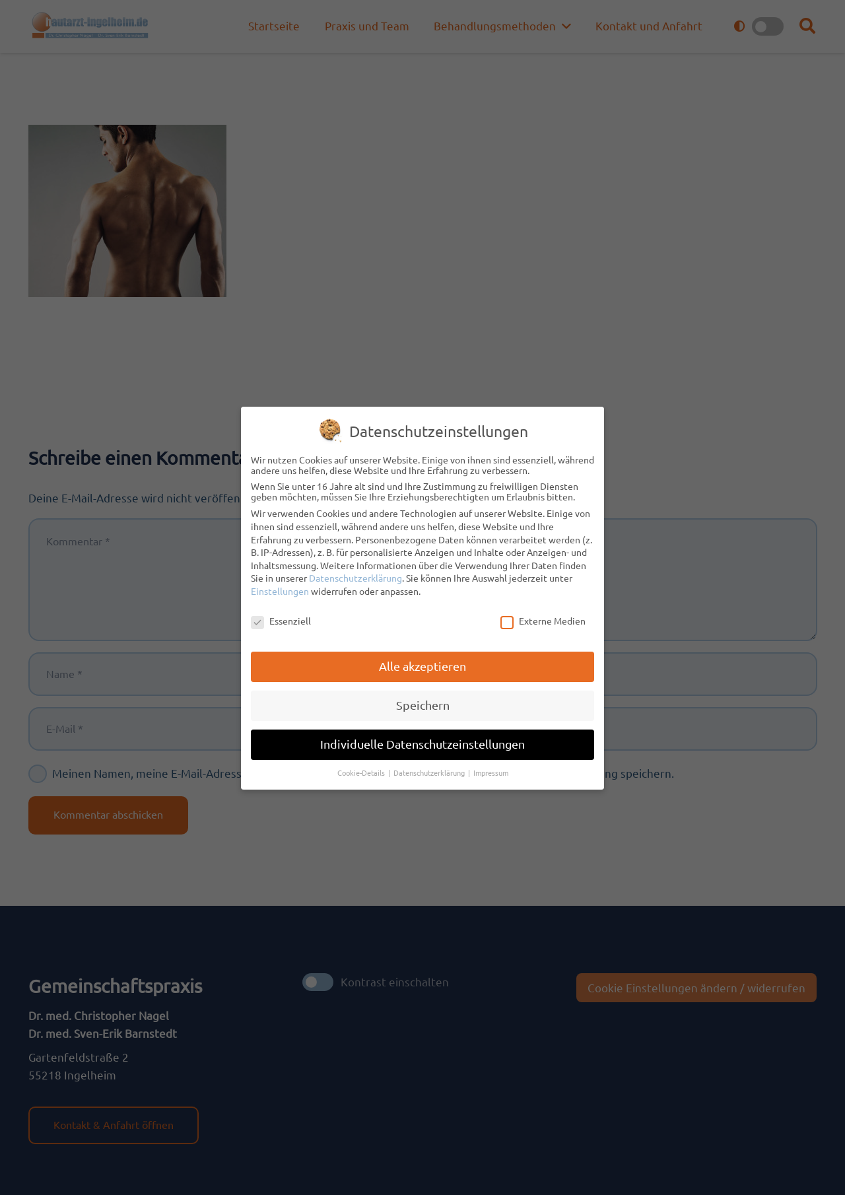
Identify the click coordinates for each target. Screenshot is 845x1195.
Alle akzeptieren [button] (422, 663)
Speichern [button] (423, 702)
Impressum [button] (490, 769)
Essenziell (281, 617)
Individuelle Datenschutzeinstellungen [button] (422, 740)
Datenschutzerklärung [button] (430, 769)
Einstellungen (280, 587)
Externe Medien (543, 617)
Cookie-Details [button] (362, 769)
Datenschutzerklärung (355, 574)
